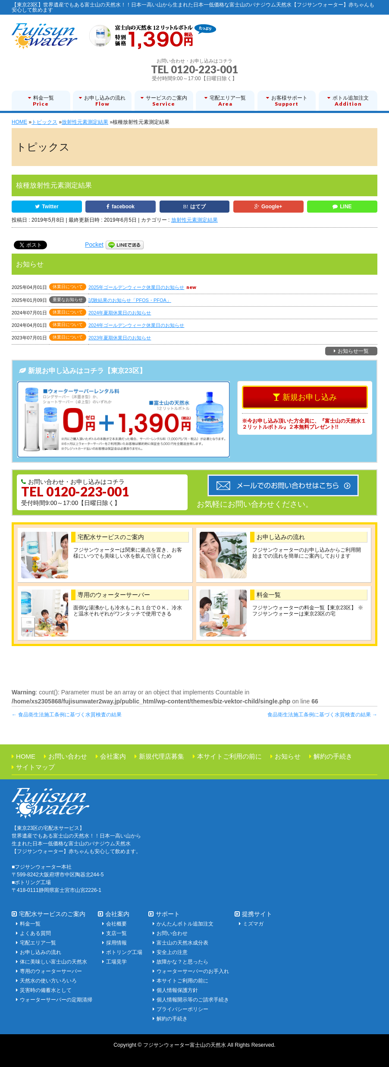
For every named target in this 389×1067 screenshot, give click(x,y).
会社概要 (116, 923)
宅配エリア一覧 (38, 942)
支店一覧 (116, 933)
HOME (25, 756)
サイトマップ (35, 767)
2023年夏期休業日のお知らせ (119, 337)
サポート (168, 914)
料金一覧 (269, 594)
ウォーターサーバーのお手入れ (193, 971)
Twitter (50, 207)
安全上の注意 (172, 952)
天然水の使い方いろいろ (48, 980)
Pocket (94, 244)
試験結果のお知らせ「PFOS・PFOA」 (129, 300)
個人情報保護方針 (177, 990)
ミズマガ (253, 923)
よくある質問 (35, 933)
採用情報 (116, 942)
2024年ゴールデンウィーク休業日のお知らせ (136, 325)
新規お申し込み (309, 397)
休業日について (68, 286)
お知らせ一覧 (353, 351)
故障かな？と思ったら (182, 961)
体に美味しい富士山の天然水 (53, 961)
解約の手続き (333, 756)
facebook (123, 207)
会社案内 (113, 756)
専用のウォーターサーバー (114, 594)
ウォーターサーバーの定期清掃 (56, 999)
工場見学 (116, 961)
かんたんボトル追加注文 (185, 923)
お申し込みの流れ (281, 537)
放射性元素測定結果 (194, 220)
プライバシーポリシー (182, 1009)
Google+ (271, 207)
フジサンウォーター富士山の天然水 (184, 1045)
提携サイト (257, 914)
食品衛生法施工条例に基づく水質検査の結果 (67, 715)
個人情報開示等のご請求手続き (193, 999)
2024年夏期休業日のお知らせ (119, 312)
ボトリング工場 (124, 952)
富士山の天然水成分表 (182, 942)
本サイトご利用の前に (229, 756)
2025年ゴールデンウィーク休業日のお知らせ (136, 287)
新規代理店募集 (161, 756)
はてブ (198, 207)
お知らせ (288, 756)
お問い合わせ (67, 756)
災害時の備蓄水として (46, 990)
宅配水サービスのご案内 (111, 537)
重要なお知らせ (68, 299)
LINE (345, 207)
